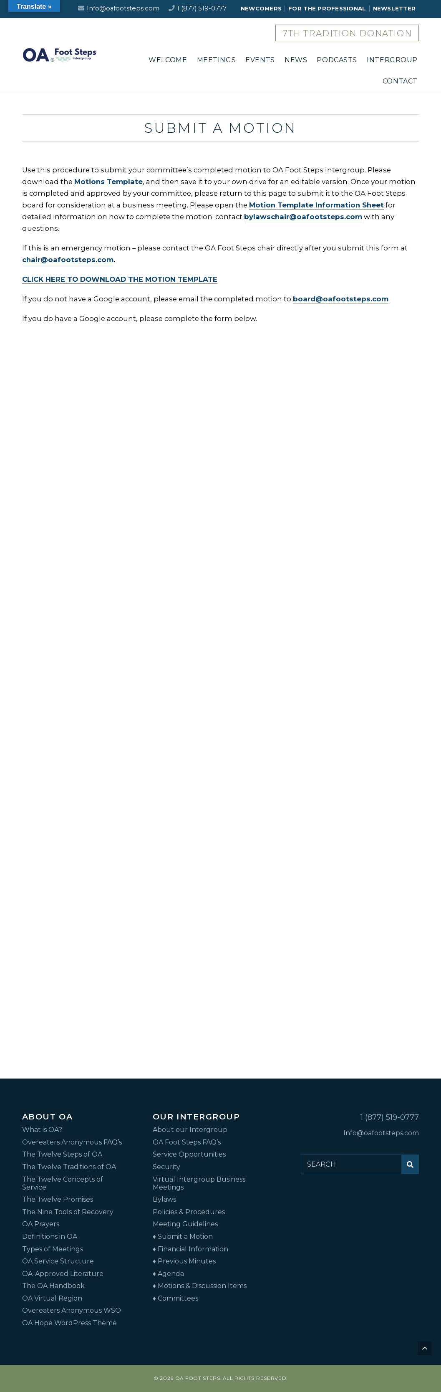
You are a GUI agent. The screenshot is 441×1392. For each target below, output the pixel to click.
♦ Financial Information (190, 1249)
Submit (412, 1167)
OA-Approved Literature (62, 1274)
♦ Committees (175, 1298)
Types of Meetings (52, 1249)
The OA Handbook (53, 1286)
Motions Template (108, 181)
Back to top (425, 1349)
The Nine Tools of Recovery (67, 1212)
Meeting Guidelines (185, 1224)
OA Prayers (40, 1224)
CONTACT (400, 81)
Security (166, 1167)
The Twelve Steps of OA (62, 1154)
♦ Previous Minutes (184, 1261)
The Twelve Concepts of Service (62, 1183)
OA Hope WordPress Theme (69, 1323)
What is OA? (42, 1130)
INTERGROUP (392, 60)
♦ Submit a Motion (183, 1236)
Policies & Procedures (189, 1212)
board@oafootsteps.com (340, 299)
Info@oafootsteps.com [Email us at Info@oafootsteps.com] (123, 8)
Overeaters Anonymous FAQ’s (72, 1142)
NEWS (296, 60)
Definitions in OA (49, 1236)
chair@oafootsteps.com (67, 259)
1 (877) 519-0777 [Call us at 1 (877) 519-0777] (202, 8)
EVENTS (260, 60)
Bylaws (164, 1199)
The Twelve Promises (57, 1199)
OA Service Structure (58, 1261)
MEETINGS (216, 60)
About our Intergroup (190, 1130)
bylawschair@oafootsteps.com (303, 216)
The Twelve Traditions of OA (69, 1167)
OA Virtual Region (52, 1298)
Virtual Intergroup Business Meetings (199, 1183)
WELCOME (168, 60)
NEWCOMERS (261, 8)
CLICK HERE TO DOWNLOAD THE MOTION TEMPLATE (119, 279)
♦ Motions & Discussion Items (200, 1286)
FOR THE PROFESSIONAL (327, 8)
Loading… (221, 694)
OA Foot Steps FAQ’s (187, 1142)
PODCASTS (337, 60)
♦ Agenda (168, 1274)
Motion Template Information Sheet (316, 205)
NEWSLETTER (394, 8)
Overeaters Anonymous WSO (71, 1310)
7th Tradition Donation (347, 33)
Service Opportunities (189, 1154)
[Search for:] (351, 1164)
